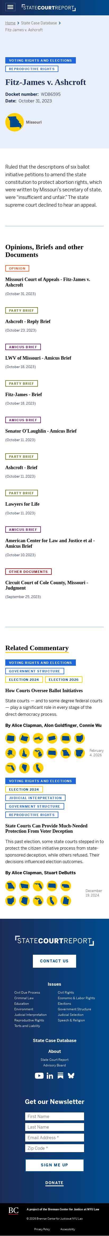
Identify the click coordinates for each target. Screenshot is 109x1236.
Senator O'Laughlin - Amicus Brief (41, 431)
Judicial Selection (71, 1015)
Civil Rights (66, 992)
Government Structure (34, 671)
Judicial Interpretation (35, 798)
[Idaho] (24, 753)
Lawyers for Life (22, 504)
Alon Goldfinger (60, 725)
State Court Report (54, 1060)
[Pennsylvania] (52, 738)
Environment (23, 1009)
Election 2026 (64, 680)
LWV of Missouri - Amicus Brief (38, 358)
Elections (64, 1004)
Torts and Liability (27, 1026)
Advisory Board (54, 1065)
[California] (38, 768)
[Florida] (10, 768)
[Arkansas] (79, 753)
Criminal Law (24, 998)
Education (21, 1004)
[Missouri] (23, 122)
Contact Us (54, 961)
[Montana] (24, 886)
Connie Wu (90, 725)
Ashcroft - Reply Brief (27, 321)
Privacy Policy (42, 1229)
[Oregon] (24, 738)
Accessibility (67, 1229)
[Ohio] (79, 738)
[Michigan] (38, 753)
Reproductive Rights (32, 69)
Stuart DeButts (60, 873)
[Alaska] (10, 753)
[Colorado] (10, 738)
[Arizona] (24, 900)
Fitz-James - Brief (23, 394)
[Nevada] (24, 768)
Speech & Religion (71, 1020)
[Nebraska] (65, 886)
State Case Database (54, 1040)
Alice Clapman (27, 725)
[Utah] (65, 900)
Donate (54, 1182)
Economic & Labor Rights (76, 998)
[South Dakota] (52, 753)
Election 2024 (24, 680)
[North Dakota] (65, 738)
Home (10, 23)
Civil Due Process (27, 992)
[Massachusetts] (38, 738)
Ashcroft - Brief (21, 467)
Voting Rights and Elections (40, 60)
